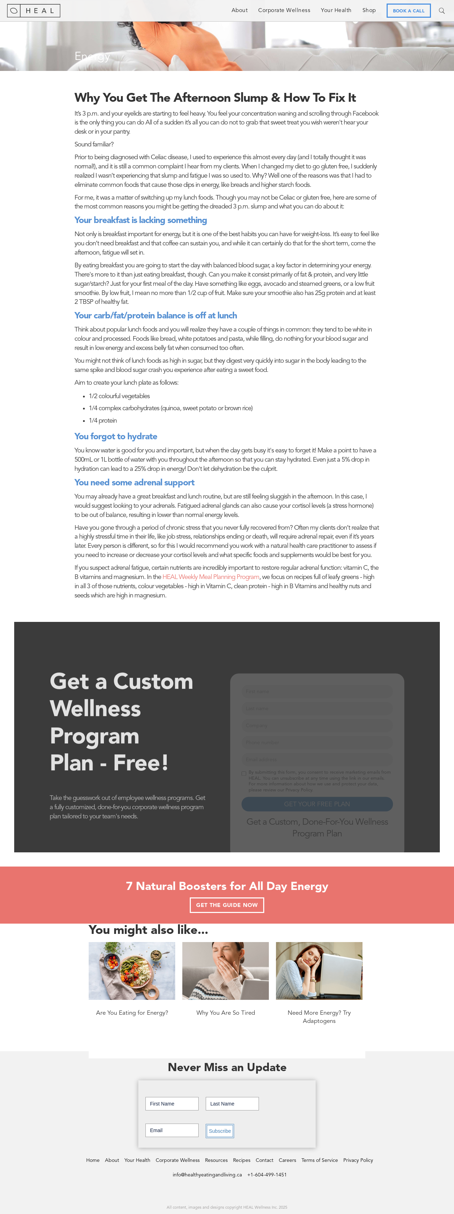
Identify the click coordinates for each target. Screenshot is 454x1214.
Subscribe (220, 1131)
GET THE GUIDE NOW (227, 905)
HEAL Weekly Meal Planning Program (210, 577)
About (240, 10)
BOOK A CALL (409, 11)
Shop (369, 10)
